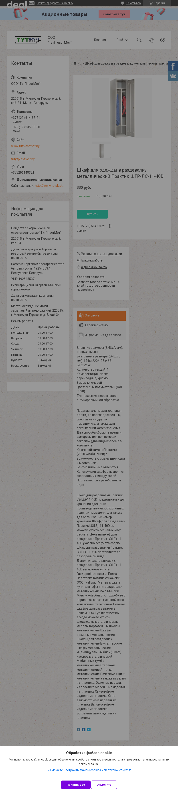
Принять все (76, 784)
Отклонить (104, 784)
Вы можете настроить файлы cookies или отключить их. (87, 770)
